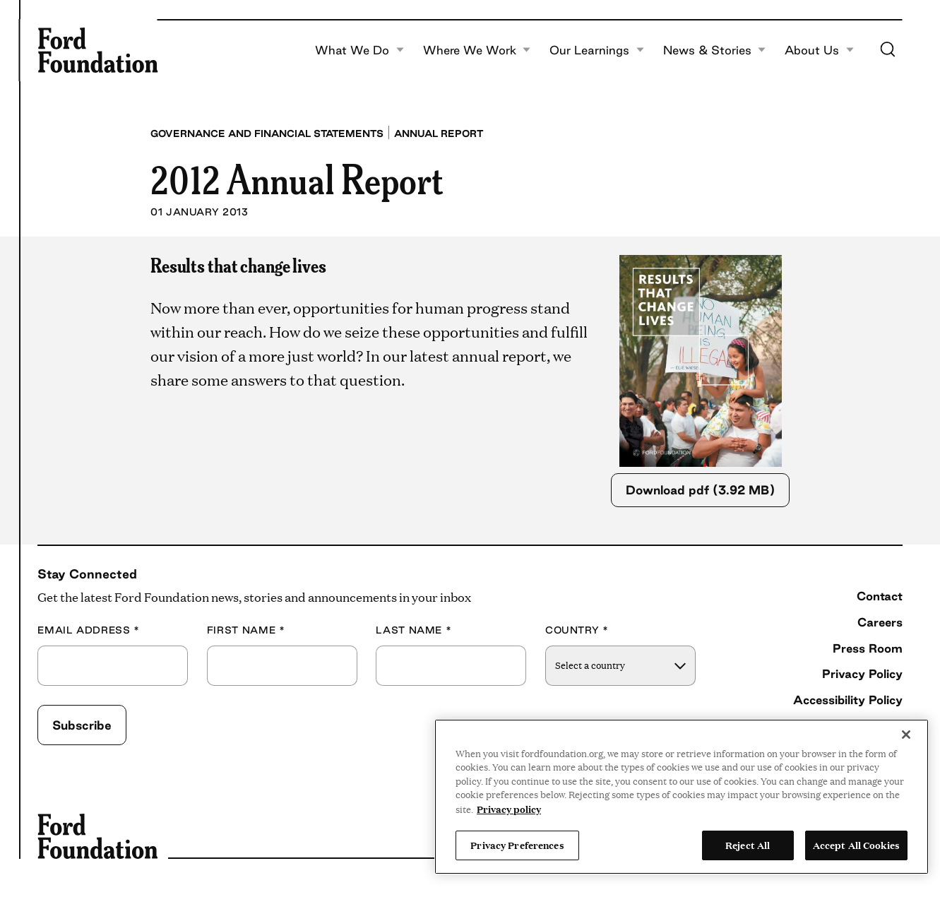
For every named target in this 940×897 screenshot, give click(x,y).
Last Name (413, 630)
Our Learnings (596, 50)
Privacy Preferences (517, 845)
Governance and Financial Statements (266, 133)
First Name (246, 630)
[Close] (906, 734)
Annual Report (438, 133)
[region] (681, 796)
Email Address (88, 630)
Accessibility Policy (848, 699)
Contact (880, 595)
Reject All (747, 845)
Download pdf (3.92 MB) (700, 490)
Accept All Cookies (856, 845)
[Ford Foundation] (97, 50)
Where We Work (477, 50)
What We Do (359, 50)
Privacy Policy (862, 673)
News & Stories (714, 50)
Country (577, 630)
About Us (819, 50)
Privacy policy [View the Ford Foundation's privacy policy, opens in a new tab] (509, 809)
